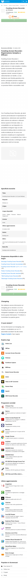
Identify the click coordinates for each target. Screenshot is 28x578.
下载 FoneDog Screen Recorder (9, 276)
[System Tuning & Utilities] (14, 5)
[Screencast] (22, 5)
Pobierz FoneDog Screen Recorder (10, 271)
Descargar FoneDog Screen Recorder (11, 261)
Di (9, 12)
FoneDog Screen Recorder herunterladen (12, 264)
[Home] (1, 5)
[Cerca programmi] (23, 1)
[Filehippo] (5, 1)
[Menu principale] (26, 1)
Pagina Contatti (6, 334)
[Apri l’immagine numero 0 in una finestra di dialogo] (12, 153)
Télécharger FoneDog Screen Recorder (11, 278)
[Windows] (5, 5)
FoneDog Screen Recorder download (11, 273)
